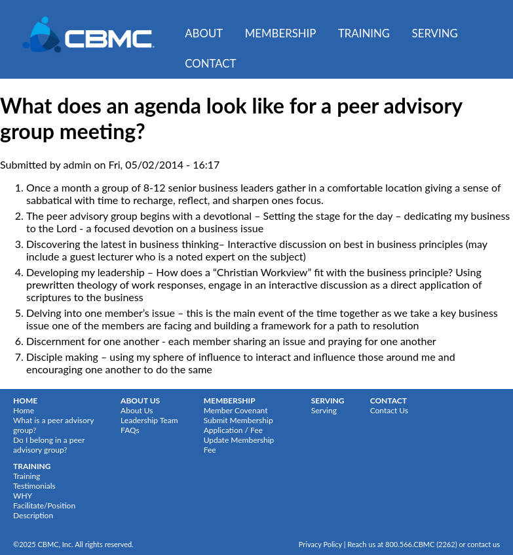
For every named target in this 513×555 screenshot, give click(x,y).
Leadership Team (149, 420)
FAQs (130, 430)
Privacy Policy (320, 544)
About (204, 33)
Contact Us (389, 410)
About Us (137, 410)
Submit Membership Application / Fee (238, 425)
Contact (210, 63)
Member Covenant (236, 410)
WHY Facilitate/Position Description (44, 505)
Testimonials (34, 486)
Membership (280, 33)
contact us (483, 544)
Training (364, 33)
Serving (435, 33)
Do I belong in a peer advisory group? (49, 445)
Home (23, 410)
